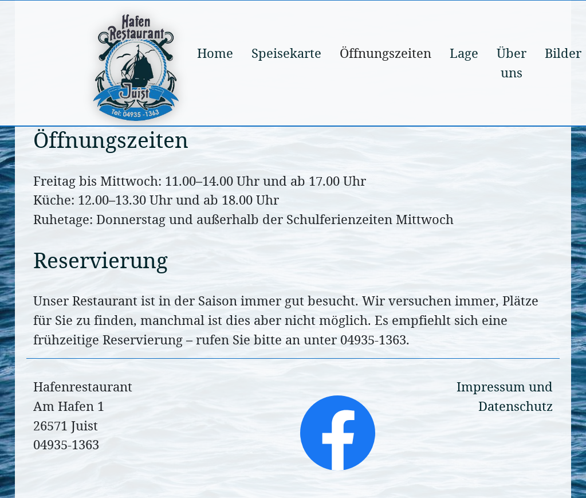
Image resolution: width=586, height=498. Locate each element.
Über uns (511, 63)
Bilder (563, 53)
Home (215, 53)
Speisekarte (286, 53)
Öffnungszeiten (385, 53)
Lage (464, 53)
